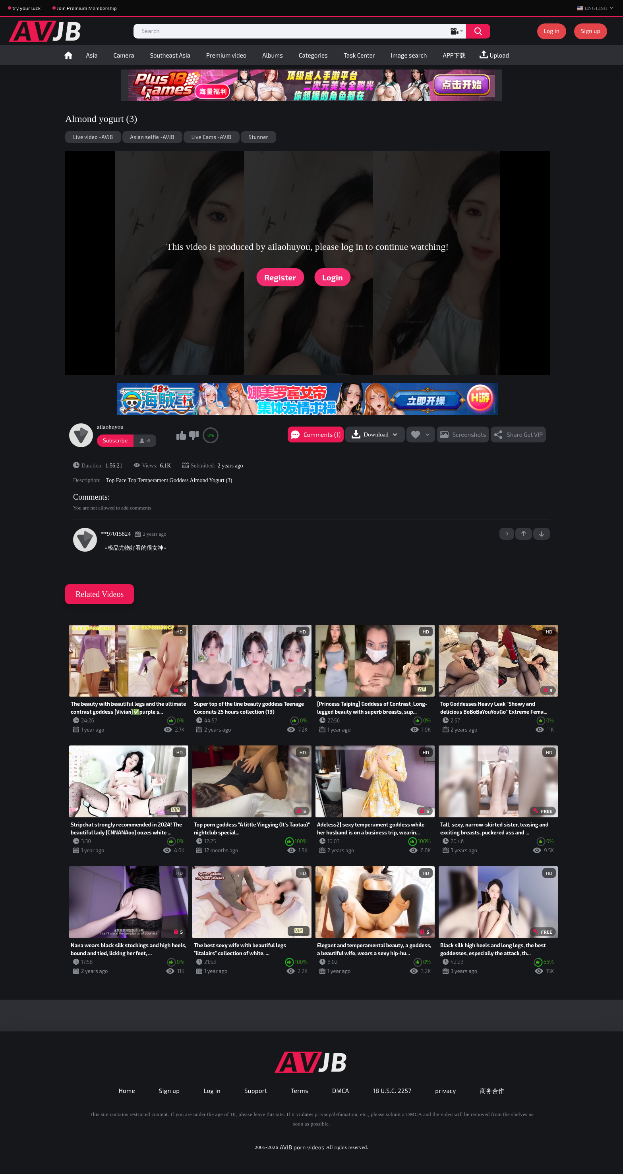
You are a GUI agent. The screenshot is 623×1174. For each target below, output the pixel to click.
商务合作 (492, 1090)
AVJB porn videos (302, 1147)
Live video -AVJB (93, 137)
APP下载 (454, 55)
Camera (123, 55)
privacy (445, 1090)
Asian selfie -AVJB (152, 137)
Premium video (226, 55)
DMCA (340, 1090)
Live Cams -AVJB (212, 137)
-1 (541, 534)
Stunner (259, 137)
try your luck (26, 8)
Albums (272, 55)
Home (68, 55)
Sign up (590, 30)
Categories (313, 55)
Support (255, 1090)
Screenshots (469, 434)
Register (280, 277)
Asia (92, 55)
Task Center (359, 55)
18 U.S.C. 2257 (392, 1090)
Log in (552, 30)
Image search (409, 55)
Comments (90, 496)
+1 (523, 534)
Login (332, 277)
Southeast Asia (170, 55)
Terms (299, 1090)
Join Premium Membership (87, 8)
